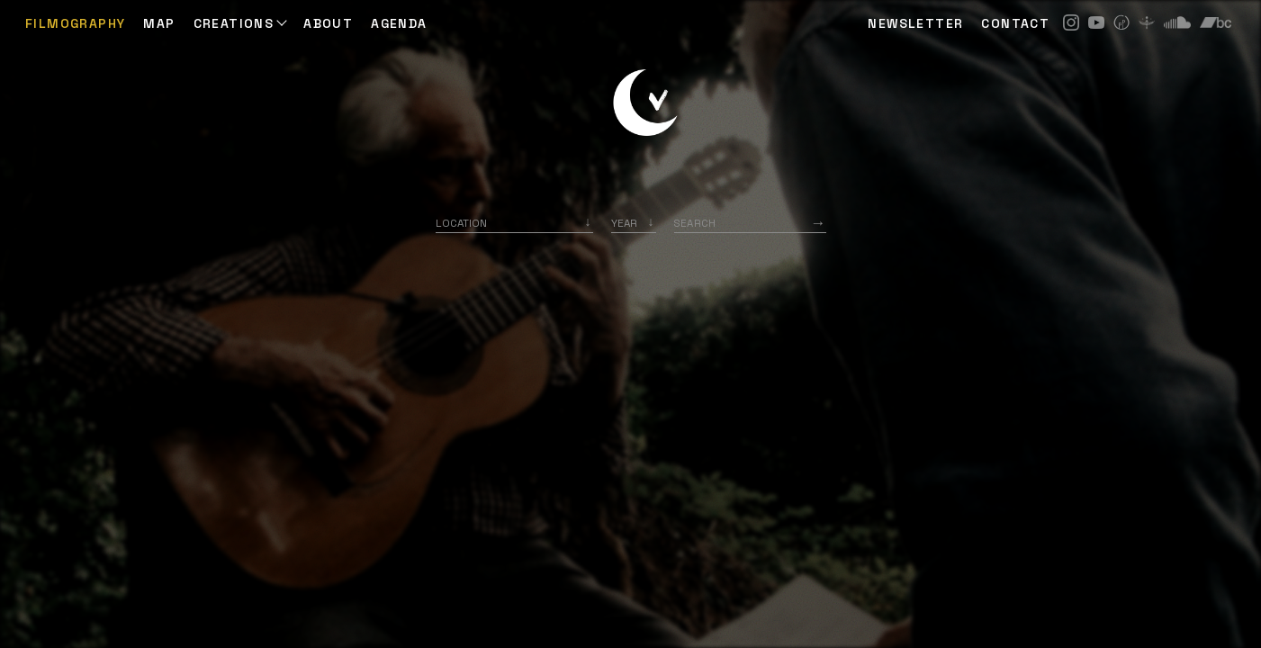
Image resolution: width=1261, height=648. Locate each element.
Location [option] (461, 223)
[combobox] (514, 222)
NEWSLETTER (915, 23)
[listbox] (633, 222)
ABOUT (328, 23)
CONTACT (1015, 23)
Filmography (75, 23)
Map (159, 23)
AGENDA (399, 23)
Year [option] (624, 223)
